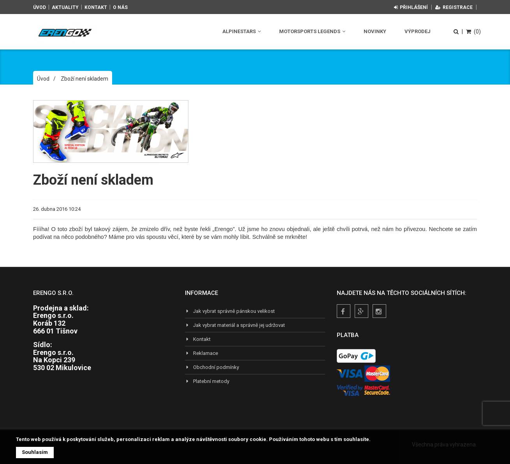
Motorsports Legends (312, 31)
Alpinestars (241, 31)
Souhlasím (35, 452)
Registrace (454, 7)
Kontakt (95, 7)
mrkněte (295, 237)
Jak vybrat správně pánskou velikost (230, 311)
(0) (473, 31)
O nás (120, 7)
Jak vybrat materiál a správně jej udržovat (235, 325)
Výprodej (417, 31)
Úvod (39, 7)
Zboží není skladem (84, 79)
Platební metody (207, 381)
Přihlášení (411, 7)
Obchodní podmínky (212, 367)
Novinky (375, 31)
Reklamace (201, 353)
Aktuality (65, 7)
